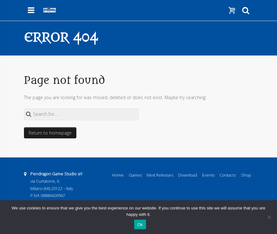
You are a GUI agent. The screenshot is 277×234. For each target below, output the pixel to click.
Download (187, 175)
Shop (246, 175)
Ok (140, 224)
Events (208, 175)
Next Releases (160, 175)
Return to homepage (50, 133)
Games (135, 175)
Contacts (227, 175)
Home (118, 175)
